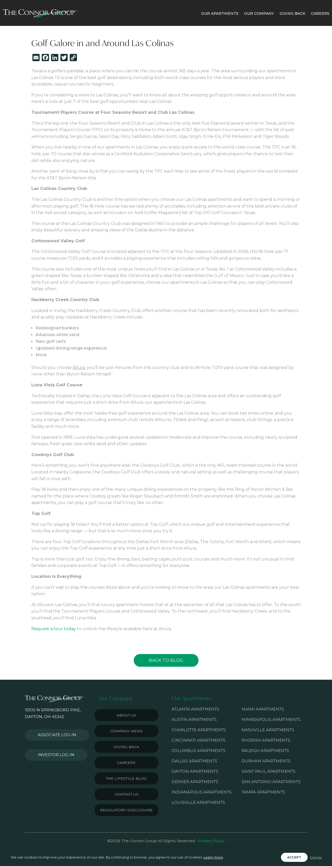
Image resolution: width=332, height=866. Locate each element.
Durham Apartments (266, 760)
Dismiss (316, 857)
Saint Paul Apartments (268, 771)
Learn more (213, 857)
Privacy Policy (211, 841)
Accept (294, 857)
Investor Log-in (53, 749)
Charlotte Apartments (199, 729)
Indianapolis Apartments (202, 792)
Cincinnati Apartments (198, 740)
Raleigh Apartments (265, 750)
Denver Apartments (195, 781)
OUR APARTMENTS (219, 13)
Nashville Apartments (268, 729)
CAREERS (320, 13)
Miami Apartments (263, 709)
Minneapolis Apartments (271, 719)
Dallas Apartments (194, 760)
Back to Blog (166, 660)
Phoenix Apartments (266, 740)
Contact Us (126, 794)
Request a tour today (53, 628)
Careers (126, 762)
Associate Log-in (54, 733)
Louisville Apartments (198, 802)
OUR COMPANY (259, 13)
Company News (126, 731)
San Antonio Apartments (271, 781)
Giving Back (126, 746)
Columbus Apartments (198, 750)
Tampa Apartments (263, 792)
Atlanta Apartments (195, 709)
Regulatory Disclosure (126, 810)
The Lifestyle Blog (126, 778)
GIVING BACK (292, 13)
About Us (126, 715)
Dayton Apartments (195, 771)
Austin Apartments (194, 719)
